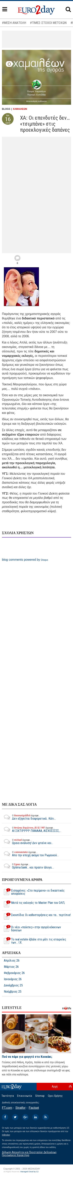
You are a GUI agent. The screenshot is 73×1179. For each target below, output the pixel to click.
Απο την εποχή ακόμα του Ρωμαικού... (30, 854)
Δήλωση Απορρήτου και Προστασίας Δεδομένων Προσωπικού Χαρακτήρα (29, 1154)
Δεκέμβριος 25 (13, 985)
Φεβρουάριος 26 (14, 973)
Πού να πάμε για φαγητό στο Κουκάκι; (27, 1057)
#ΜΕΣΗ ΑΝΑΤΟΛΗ (14, 23)
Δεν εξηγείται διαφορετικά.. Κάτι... (29, 817)
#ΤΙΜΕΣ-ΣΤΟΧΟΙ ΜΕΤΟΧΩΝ (48, 23)
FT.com (7, 1107)
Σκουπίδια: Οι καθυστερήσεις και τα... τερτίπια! (36, 916)
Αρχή (55, 1086)
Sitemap (40, 1096)
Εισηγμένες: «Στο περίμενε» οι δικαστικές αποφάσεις (33, 892)
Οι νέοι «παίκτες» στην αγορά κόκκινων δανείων (31, 929)
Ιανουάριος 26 (13, 979)
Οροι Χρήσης (55, 1096)
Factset (34, 1107)
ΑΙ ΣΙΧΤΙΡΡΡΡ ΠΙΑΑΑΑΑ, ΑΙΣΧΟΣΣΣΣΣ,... (31, 829)
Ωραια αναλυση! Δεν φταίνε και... (27, 841)
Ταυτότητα (8, 1096)
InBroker (6, 1135)
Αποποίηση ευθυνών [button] (36, 101)
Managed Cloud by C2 (29, 1172)
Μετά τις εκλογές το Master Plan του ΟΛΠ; (33, 904)
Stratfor (20, 1107)
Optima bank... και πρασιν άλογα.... (28, 866)
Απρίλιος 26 (11, 960)
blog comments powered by (25, 559)
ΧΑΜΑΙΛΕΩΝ (20, 109)
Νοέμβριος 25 (12, 991)
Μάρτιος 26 (11, 966)
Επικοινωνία (24, 1096)
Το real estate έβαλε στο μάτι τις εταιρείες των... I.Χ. (34, 941)
